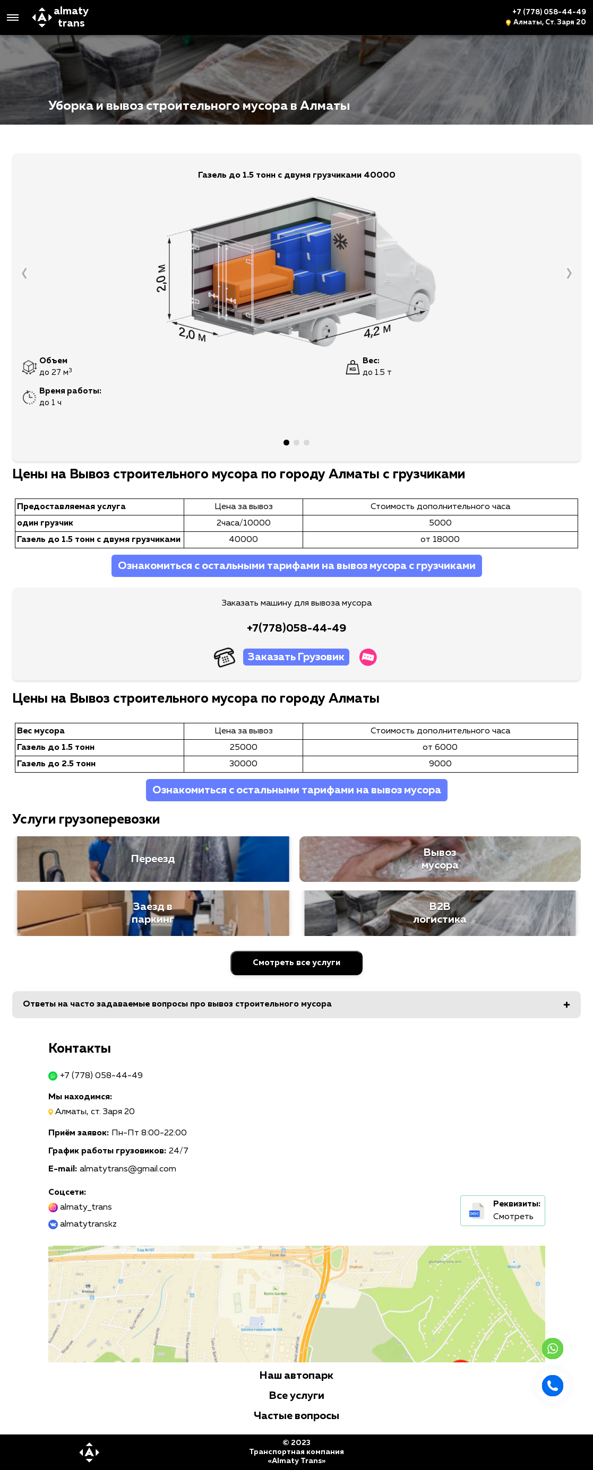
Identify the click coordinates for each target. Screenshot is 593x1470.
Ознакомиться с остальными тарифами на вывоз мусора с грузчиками (297, 566)
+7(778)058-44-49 (296, 628)
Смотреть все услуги (296, 963)
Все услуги (296, 1395)
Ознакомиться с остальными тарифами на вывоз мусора (296, 790)
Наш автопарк (296, 1375)
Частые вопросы (296, 1416)
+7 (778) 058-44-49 (549, 12)
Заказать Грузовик (296, 657)
